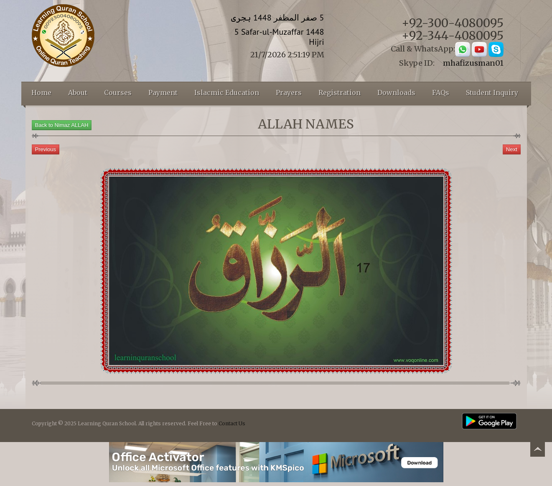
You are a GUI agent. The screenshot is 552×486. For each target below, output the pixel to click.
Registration (339, 92)
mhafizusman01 (473, 63)
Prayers (289, 92)
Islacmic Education (226, 92)
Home (41, 92)
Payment (163, 92)
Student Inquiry (492, 92)
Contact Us (232, 423)
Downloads (396, 92)
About (77, 92)
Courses (118, 92)
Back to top (537, 450)
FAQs (440, 92)
